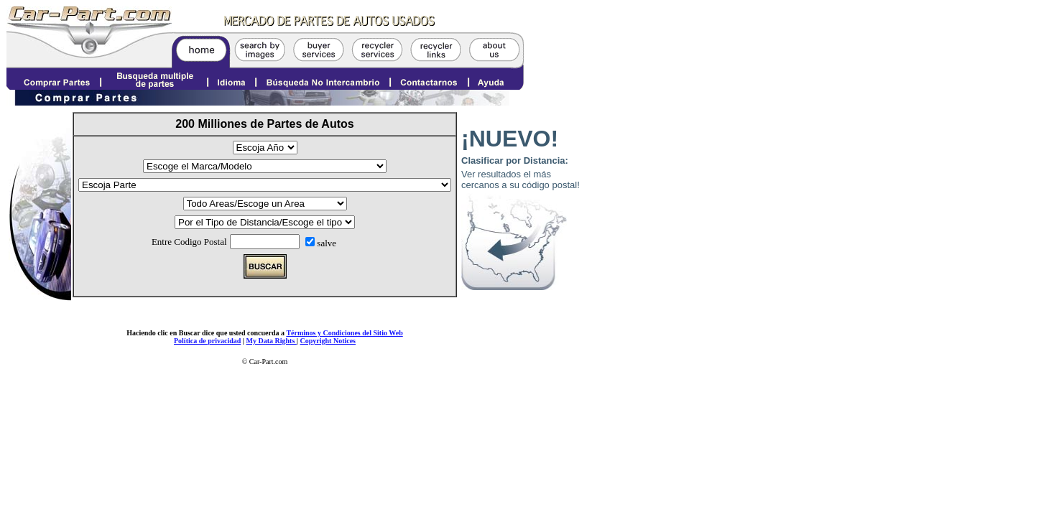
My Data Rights (271, 341)
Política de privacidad (207, 341)
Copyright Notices (328, 341)
